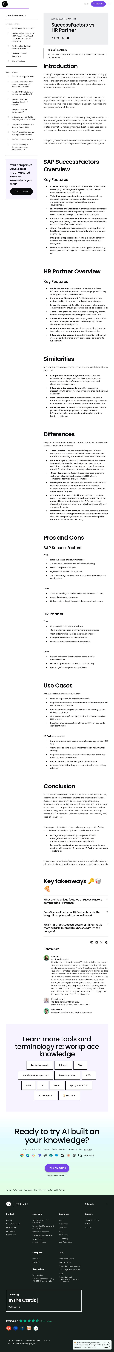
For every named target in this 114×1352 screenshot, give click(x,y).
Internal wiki (11, 1235)
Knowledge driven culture (69, 1270)
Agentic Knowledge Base (42, 1235)
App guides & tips (31, 1190)
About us (36, 1262)
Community (63, 1238)
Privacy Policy (91, 1347)
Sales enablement (66, 1259)
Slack (61, 1273)
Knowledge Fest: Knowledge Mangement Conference (69, 1279)
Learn (61, 1220)
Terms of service (15, 1340)
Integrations (11, 1227)
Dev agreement (33, 1340)
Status (87, 1224)
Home (8, 1190)
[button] (109, 4)
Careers (35, 1259)
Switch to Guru (65, 1262)
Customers (63, 1224)
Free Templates (65, 1242)
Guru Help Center (92, 1220)
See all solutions (39, 1243)
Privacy (47, 1340)
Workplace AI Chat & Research (40, 1221)
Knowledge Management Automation (43, 1227)
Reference (17, 1190)
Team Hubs (37, 1239)
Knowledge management (69, 1266)
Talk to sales (98, 4)
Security (88, 1227)
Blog (60, 1231)
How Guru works (13, 1224)
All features (10, 1231)
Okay (106, 1344)
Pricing (9, 1220)
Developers (63, 1235)
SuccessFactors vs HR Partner (52, 1190)
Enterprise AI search (40, 1232)
